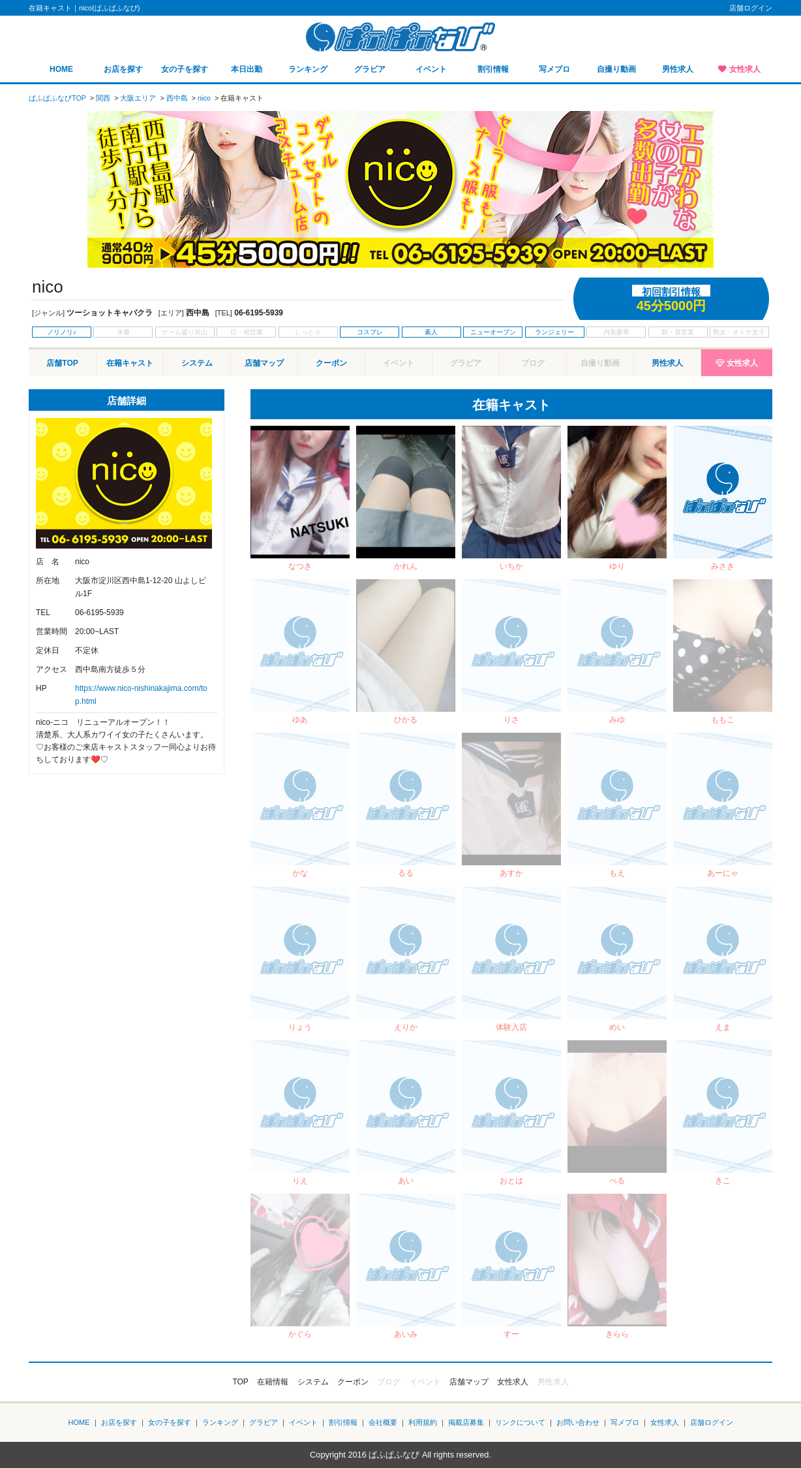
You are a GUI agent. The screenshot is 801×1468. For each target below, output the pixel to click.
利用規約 (422, 1422)
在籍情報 (272, 1381)
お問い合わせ (577, 1422)
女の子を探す (184, 69)
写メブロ (554, 69)
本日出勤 (246, 69)
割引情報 (493, 69)
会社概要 (383, 1422)
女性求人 (745, 69)
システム (197, 363)
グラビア (369, 69)
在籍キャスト (129, 363)
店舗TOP (62, 363)
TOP (240, 1381)
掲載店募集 (466, 1422)
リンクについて (520, 1422)
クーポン (331, 363)
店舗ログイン (750, 8)
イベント (431, 69)
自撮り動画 (616, 69)
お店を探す (123, 69)
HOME (61, 69)
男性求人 (677, 69)
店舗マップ (264, 363)
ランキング (307, 69)
